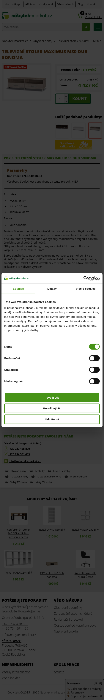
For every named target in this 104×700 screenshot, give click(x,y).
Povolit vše (52, 397)
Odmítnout (52, 419)
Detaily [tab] (52, 288)
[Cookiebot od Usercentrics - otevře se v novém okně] (83, 278)
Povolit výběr (52, 408)
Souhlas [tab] (18, 288)
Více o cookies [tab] (86, 288)
